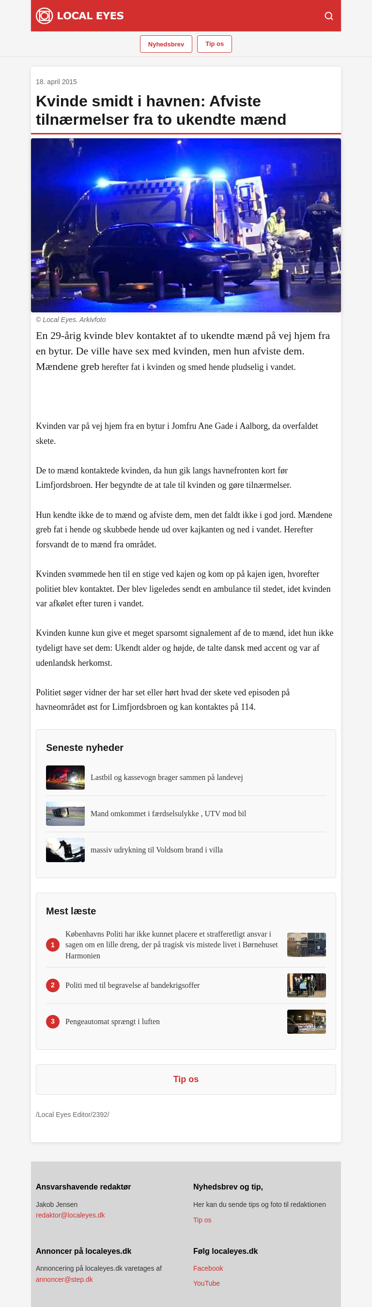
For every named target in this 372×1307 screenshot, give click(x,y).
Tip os (214, 43)
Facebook (208, 1268)
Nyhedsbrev (166, 44)
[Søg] (329, 16)
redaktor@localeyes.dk (70, 1215)
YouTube (206, 1283)
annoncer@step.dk (64, 1279)
